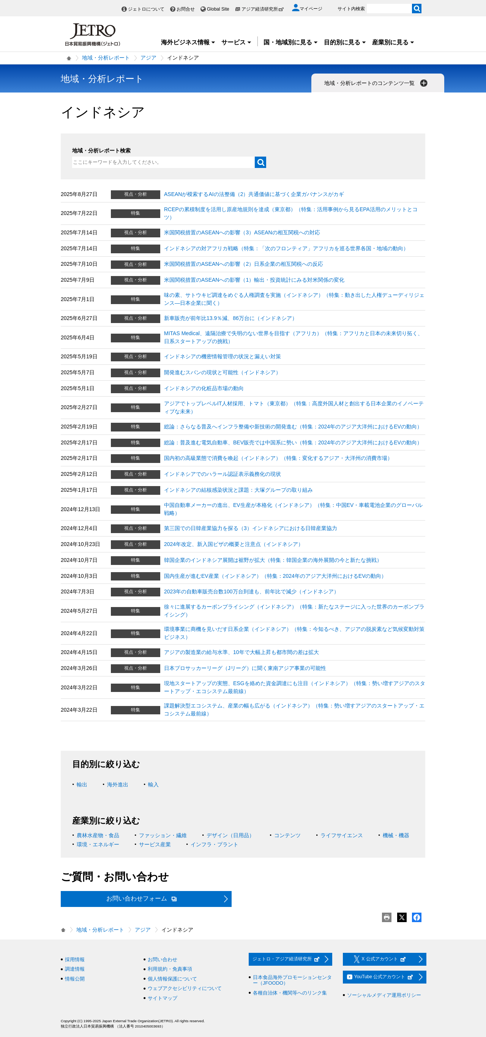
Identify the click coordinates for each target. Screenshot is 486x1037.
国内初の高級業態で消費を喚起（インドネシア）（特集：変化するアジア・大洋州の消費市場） (278, 458)
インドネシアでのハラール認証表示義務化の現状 (222, 474)
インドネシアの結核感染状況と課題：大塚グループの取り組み (238, 490)
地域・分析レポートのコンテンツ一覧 (376, 83)
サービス (236, 42)
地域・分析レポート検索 (101, 150)
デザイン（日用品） (230, 835)
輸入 (153, 784)
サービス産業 (155, 844)
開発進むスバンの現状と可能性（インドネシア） (222, 372)
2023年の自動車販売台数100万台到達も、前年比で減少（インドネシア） (251, 591)
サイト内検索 (351, 8)
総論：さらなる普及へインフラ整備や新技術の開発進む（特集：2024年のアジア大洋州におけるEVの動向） (293, 427)
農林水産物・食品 (98, 835)
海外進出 (117, 784)
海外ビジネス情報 (188, 42)
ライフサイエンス (341, 835)
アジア (148, 58)
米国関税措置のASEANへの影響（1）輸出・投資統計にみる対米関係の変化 (254, 280)
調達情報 (75, 969)
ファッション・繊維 (163, 835)
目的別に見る (345, 42)
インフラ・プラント (214, 844)
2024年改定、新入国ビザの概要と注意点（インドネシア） (233, 544)
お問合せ (186, 9)
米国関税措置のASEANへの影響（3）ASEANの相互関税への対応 (242, 232)
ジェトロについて (146, 9)
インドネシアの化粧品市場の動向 (204, 388)
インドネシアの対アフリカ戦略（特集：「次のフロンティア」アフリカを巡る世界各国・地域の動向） (286, 248)
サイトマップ (162, 998)
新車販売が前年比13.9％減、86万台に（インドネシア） (230, 318)
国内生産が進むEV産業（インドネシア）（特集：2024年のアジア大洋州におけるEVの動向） (275, 576)
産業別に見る (393, 42)
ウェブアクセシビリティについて (185, 988)
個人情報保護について (172, 979)
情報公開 (75, 979)
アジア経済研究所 (262, 9)
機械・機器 (396, 835)
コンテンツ (287, 835)
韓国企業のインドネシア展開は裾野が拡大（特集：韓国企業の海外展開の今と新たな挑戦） (273, 560)
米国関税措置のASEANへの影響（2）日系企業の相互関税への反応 (243, 264)
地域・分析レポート (106, 58)
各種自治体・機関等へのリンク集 (290, 993)
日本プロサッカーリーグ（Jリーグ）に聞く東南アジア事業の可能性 (245, 668)
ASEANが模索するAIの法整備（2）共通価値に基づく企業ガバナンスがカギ (254, 194)
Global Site (218, 9)
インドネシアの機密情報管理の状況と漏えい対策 (222, 356)
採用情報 (75, 959)
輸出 (82, 784)
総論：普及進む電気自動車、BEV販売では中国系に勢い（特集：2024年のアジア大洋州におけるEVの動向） (293, 442)
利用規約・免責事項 (170, 969)
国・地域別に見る (291, 42)
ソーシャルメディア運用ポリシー (384, 995)
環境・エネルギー (98, 844)
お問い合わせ (162, 959)
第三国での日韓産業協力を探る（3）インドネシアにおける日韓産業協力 (250, 528)
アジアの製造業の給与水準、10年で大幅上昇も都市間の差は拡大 (241, 652)
